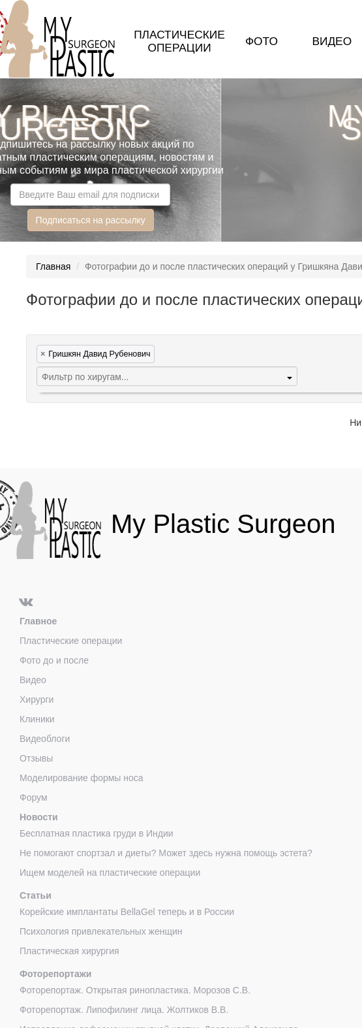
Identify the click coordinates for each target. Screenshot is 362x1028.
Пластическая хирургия (69, 951)
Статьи (36, 895)
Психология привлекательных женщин (101, 931)
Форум (34, 797)
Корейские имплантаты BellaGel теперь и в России (127, 912)
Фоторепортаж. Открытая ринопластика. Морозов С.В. (135, 990)
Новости (39, 817)
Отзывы (36, 758)
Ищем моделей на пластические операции (110, 872)
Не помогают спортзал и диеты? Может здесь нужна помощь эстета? (166, 853)
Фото (261, 41)
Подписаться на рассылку (90, 220)
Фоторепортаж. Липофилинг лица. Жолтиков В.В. (124, 1009)
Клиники (37, 719)
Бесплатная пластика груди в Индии (96, 833)
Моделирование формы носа (81, 778)
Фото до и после (54, 660)
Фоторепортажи (55, 974)
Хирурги (36, 699)
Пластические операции (179, 41)
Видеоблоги (45, 738)
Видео (332, 41)
